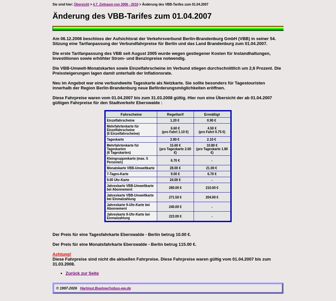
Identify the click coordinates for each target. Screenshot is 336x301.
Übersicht (81, 4)
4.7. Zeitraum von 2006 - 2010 (115, 4)
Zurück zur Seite (82, 273)
